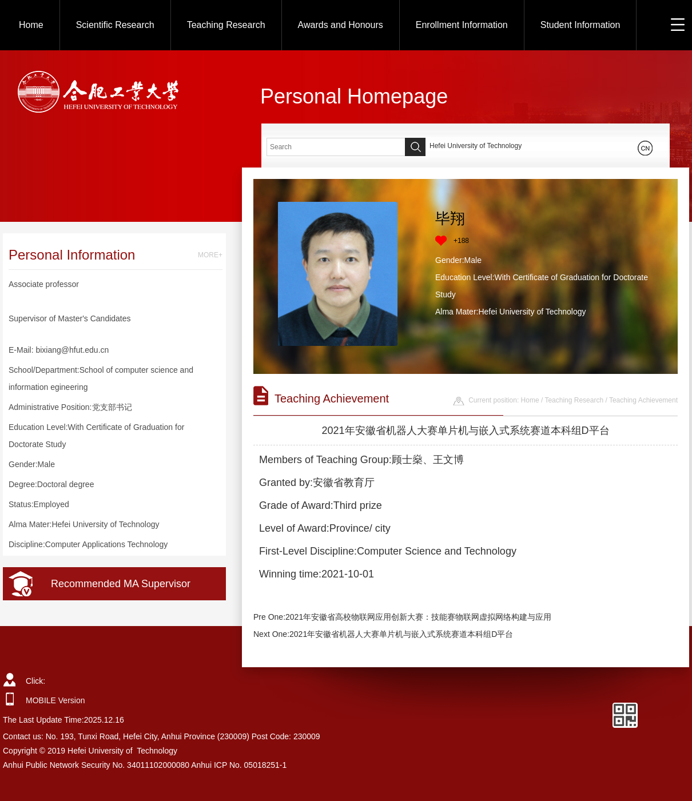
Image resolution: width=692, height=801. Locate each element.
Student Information (580, 25)
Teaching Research (226, 25)
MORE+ (210, 255)
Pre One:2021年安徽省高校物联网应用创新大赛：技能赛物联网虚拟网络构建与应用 (402, 616)
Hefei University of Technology (475, 146)
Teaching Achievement (643, 400)
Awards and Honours (340, 25)
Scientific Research (115, 25)
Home (31, 25)
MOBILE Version (55, 700)
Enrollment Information (462, 25)
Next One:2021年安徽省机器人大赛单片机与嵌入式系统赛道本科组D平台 (383, 634)
